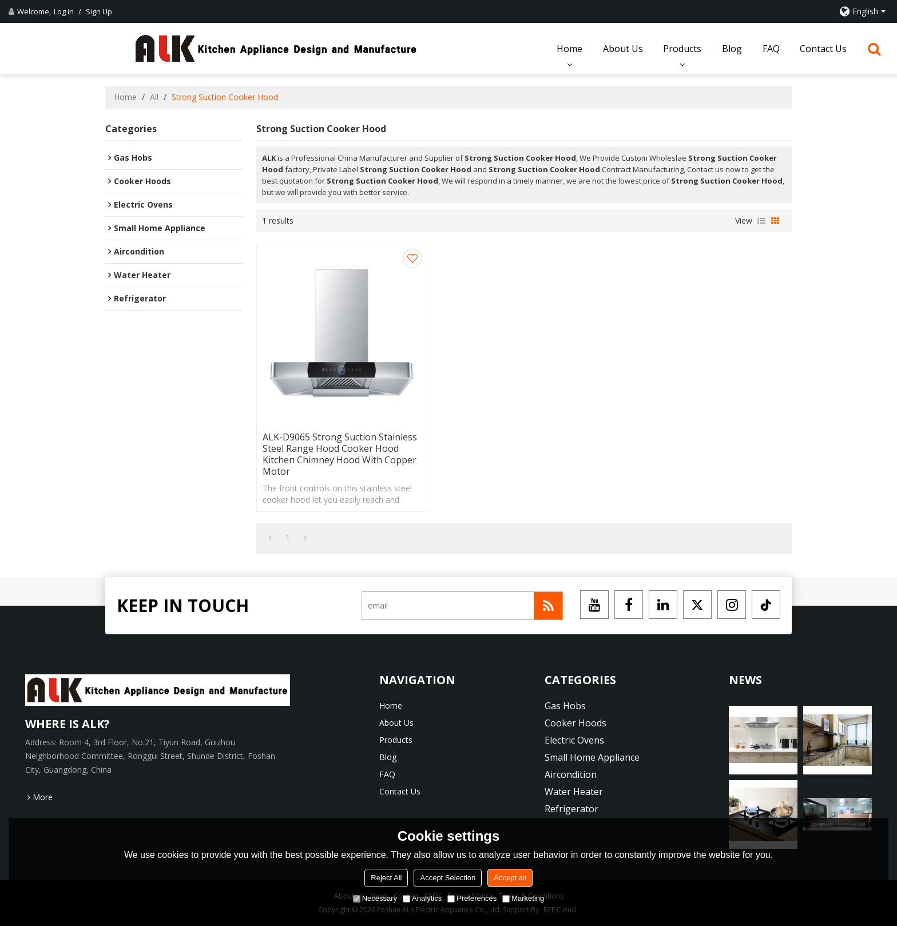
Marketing (523, 898)
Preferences (472, 898)
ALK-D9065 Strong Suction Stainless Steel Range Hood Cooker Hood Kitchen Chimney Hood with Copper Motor (340, 454)
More (43, 797)
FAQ (771, 48)
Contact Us (823, 48)
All (154, 97)
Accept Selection (447, 877)
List (761, 220)
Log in (64, 11)
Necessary (375, 898)
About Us (623, 48)
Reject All (386, 877)
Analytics (422, 898)
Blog (732, 48)
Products (682, 48)
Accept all (510, 877)
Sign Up (99, 11)
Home (569, 48)
